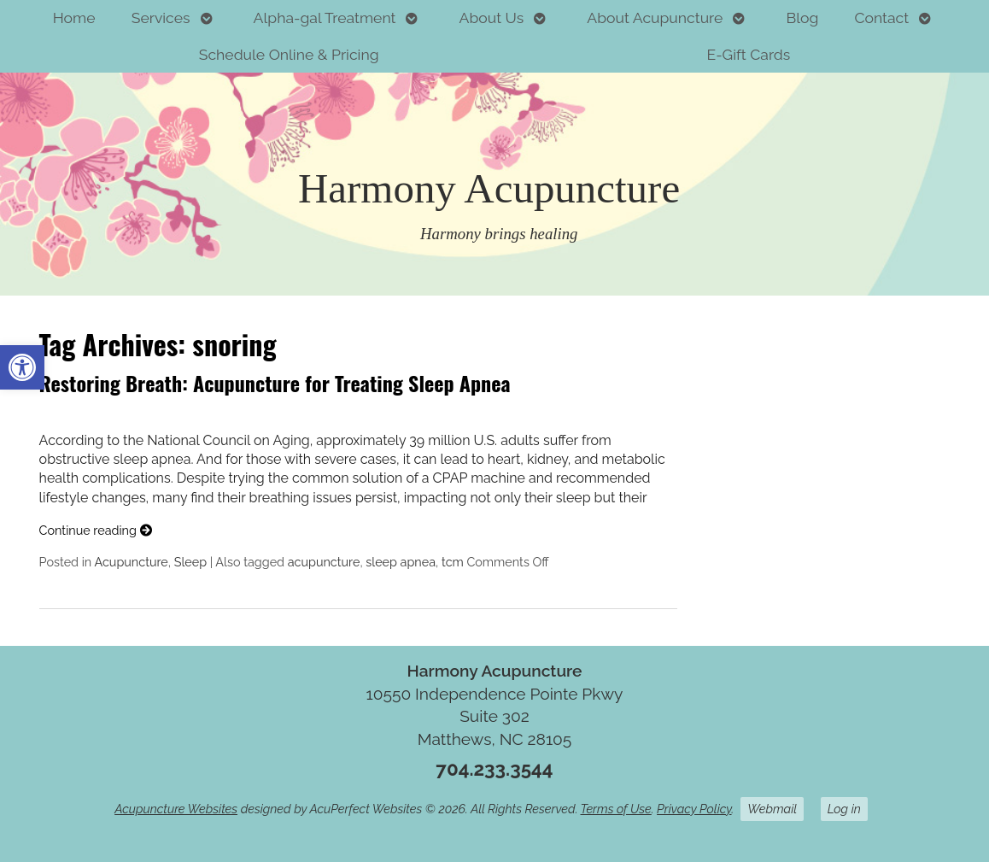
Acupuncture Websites (175, 808)
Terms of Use (616, 808)
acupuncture (324, 561)
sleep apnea (401, 561)
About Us (491, 17)
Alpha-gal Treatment (325, 17)
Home (74, 17)
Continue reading (95, 530)
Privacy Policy (694, 808)
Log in (844, 808)
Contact (881, 17)
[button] (22, 367)
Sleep (190, 561)
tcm (453, 561)
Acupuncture (130, 561)
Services (161, 17)
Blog (802, 17)
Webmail (772, 808)
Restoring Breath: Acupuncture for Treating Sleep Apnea (275, 382)
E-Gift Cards (749, 54)
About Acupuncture (655, 17)
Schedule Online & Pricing (289, 54)
